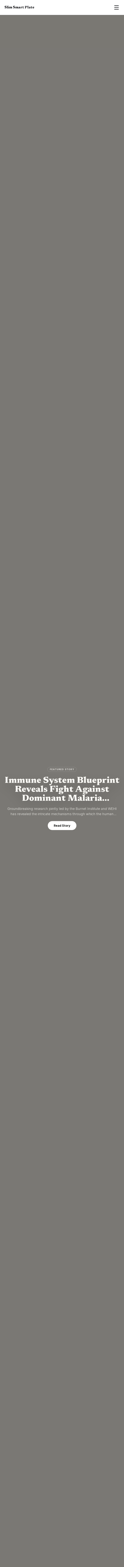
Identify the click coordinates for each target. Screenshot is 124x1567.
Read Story (62, 825)
